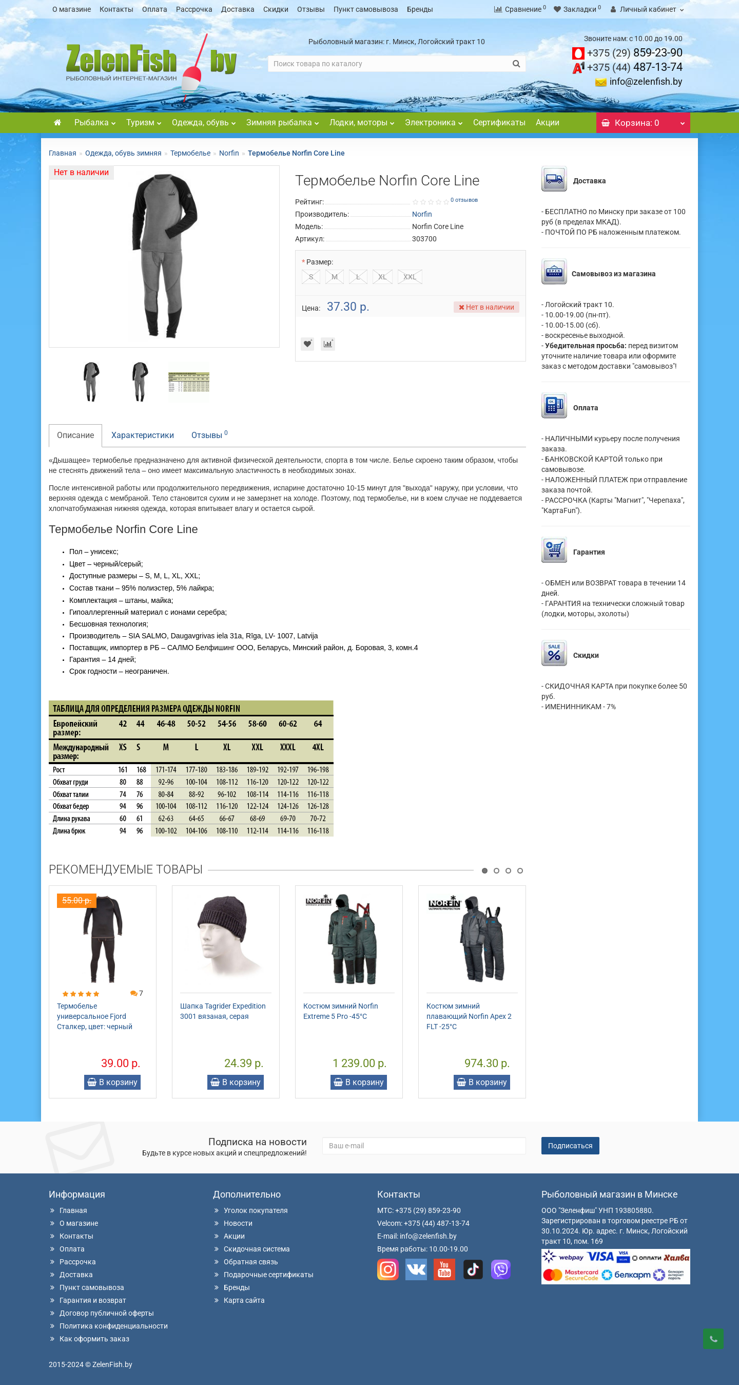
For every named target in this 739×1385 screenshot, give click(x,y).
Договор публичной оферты (101, 1313)
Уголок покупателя (250, 1210)
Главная (62, 153)
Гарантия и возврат (87, 1300)
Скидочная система (251, 1249)
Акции (547, 122)
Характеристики (142, 435)
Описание (75, 435)
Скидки (275, 9)
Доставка (238, 9)
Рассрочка (194, 9)
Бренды (420, 9)
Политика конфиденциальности (108, 1326)
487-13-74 (635, 67)
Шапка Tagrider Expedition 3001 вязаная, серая (223, 1011)
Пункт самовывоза (366, 9)
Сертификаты (499, 122)
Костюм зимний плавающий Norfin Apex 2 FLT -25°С (469, 1016)
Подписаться (570, 1146)
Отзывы (311, 9)
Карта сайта (239, 1300)
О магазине (71, 9)
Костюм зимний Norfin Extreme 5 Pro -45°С (340, 1011)
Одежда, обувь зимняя (123, 153)
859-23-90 (635, 52)
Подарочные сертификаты (263, 1274)
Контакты (116, 9)
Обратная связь (245, 1262)
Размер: (319, 262)
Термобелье (190, 153)
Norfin (229, 153)
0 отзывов (464, 200)
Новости (232, 1223)
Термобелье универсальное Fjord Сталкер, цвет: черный (94, 1016)
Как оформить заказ (89, 1339)
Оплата (154, 9)
